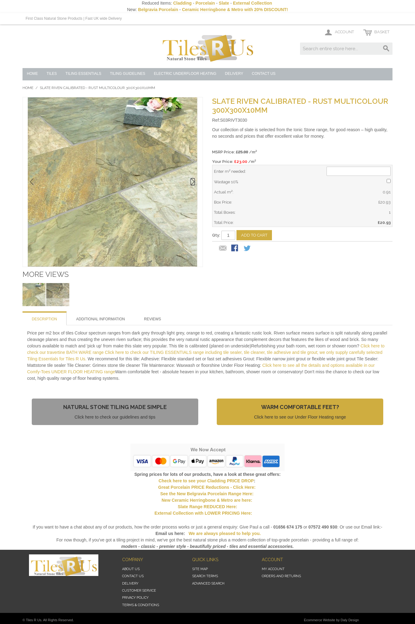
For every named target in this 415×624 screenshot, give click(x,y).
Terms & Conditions (140, 605)
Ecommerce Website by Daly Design (331, 620)
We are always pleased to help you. (224, 533)
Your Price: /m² (234, 161)
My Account (273, 569)
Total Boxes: (225, 212)
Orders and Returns (281, 576)
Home (28, 88)
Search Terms (205, 576)
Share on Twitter (248, 249)
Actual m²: (223, 192)
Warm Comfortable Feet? (300, 407)
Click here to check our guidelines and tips (115, 417)
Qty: (216, 235)
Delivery (130, 583)
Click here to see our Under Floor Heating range (300, 417)
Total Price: (224, 222)
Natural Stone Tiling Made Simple (115, 407)
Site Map (200, 569)
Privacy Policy (135, 598)
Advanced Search (208, 583)
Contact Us (133, 576)
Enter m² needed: (230, 171)
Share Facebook (235, 249)
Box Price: (223, 202)
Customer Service (139, 591)
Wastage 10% (226, 182)
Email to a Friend (223, 249)
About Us (131, 569)
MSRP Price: (234, 152)
